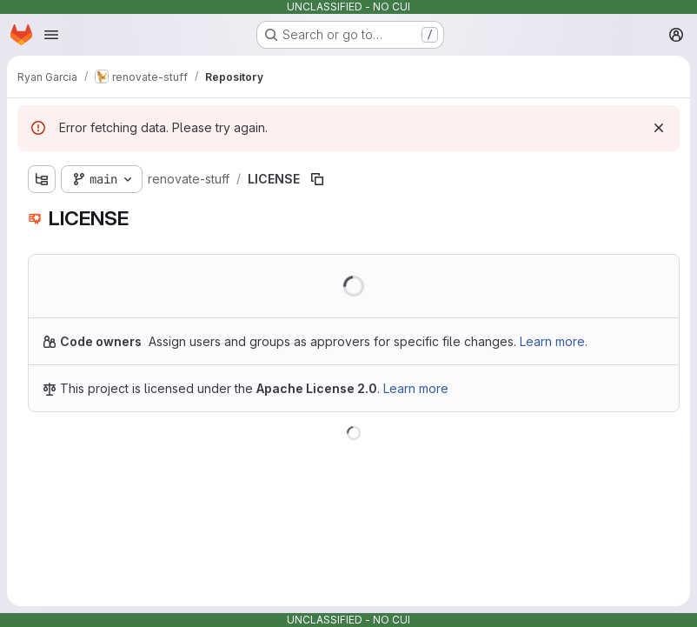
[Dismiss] (658, 127)
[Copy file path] (317, 179)
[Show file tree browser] (42, 179)
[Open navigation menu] (51, 35)
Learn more (415, 388)
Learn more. (553, 341)
